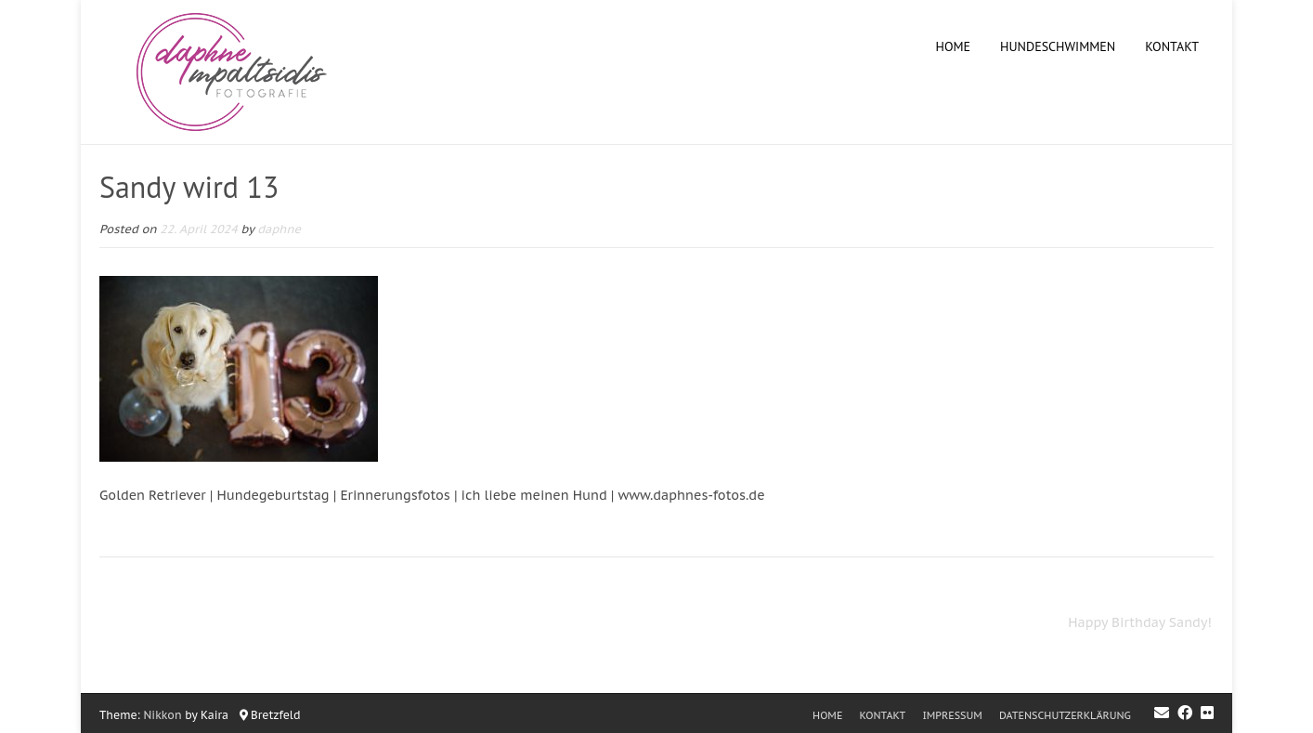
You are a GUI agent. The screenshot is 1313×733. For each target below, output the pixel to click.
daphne (279, 228)
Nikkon (163, 715)
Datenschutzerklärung (1065, 715)
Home (953, 46)
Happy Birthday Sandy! (1140, 622)
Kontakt (1172, 46)
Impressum (952, 715)
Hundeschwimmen (1057, 46)
